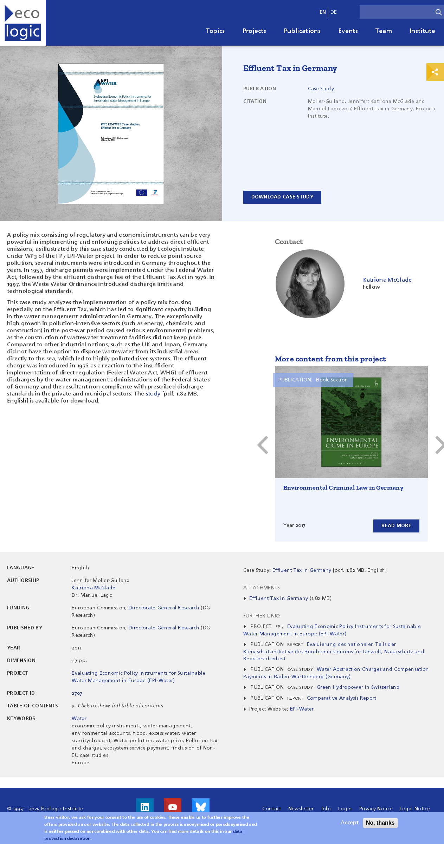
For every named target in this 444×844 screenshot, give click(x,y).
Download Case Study (282, 197)
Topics (215, 31)
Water (79, 718)
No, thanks (380, 823)
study (153, 394)
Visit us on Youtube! (172, 807)
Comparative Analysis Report (342, 698)
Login (345, 808)
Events (348, 31)
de (333, 12)
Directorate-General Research (164, 608)
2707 (77, 693)
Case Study (321, 88)
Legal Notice (415, 808)
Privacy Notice (376, 808)
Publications (302, 31)
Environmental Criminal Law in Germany (343, 487)
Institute (422, 31)
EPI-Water (302, 709)
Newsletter (301, 808)
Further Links (262, 616)
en (323, 12)
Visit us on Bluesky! (201, 807)
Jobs (326, 808)
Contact (271, 808)
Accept (350, 823)
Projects (254, 31)
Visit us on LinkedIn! (145, 807)
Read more (396, 525)
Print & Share (435, 72)
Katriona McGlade (93, 587)
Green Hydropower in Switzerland (358, 687)
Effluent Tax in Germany (278, 598)
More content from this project (330, 359)
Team (383, 31)
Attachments (261, 587)
